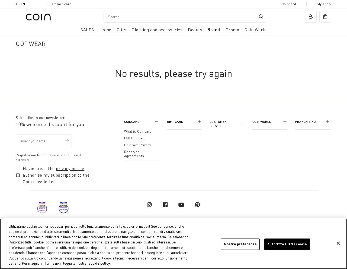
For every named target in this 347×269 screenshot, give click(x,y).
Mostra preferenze (240, 244)
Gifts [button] (122, 29)
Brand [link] (213, 29)
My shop (324, 4)
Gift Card (175, 122)
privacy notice (70, 168)
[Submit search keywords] (261, 16)
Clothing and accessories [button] (157, 29)
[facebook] (165, 204)
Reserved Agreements (134, 154)
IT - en (20, 4)
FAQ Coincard (135, 138)
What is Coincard (138, 131)
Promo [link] (232, 29)
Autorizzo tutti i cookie (287, 244)
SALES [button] (87, 29)
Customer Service (218, 124)
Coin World (261, 122)
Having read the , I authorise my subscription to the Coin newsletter (56, 175)
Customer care (59, 4)
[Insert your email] (44, 140)
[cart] (325, 17)
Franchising (305, 122)
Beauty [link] (195, 29)
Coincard (289, 4)
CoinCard (132, 122)
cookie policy (99, 263)
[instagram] (149, 204)
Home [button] (105, 29)
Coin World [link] (255, 29)
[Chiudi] (338, 243)
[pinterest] (197, 204)
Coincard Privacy (137, 145)
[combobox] (185, 17)
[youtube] (181, 204)
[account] (311, 17)
